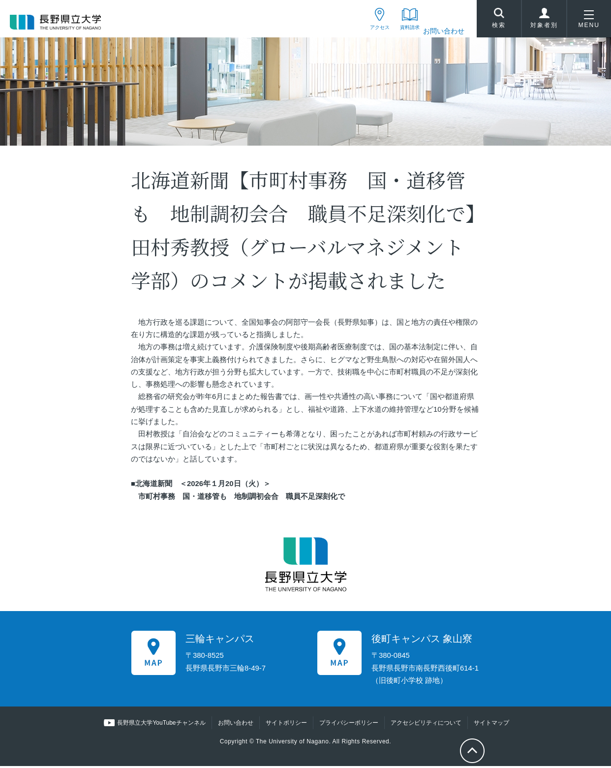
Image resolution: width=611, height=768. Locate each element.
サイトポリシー (285, 725)
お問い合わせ (443, 31)
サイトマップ (491, 725)
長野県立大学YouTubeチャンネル (162, 725)
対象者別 (544, 21)
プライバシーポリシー (348, 725)
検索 (498, 20)
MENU (589, 21)
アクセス (363, 31)
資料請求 (403, 31)
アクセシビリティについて (425, 725)
